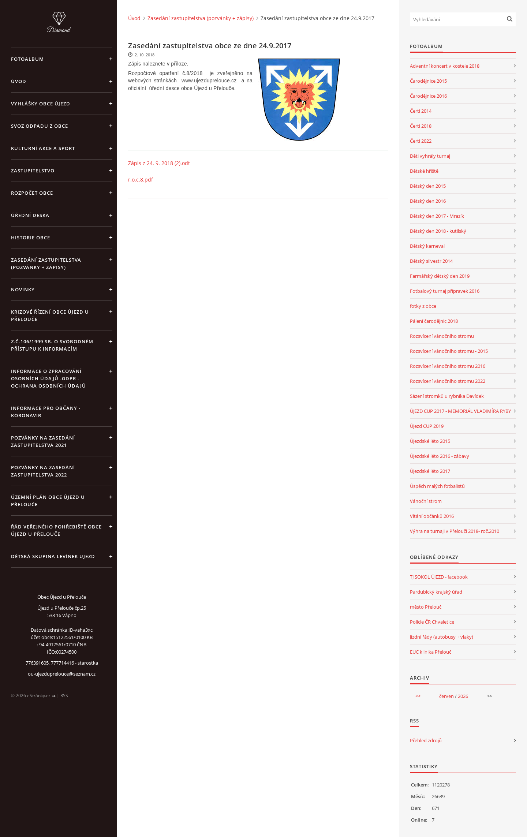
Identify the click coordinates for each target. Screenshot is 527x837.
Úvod (18, 81)
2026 (463, 696)
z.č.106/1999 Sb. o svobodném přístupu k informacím (52, 345)
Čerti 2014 (420, 111)
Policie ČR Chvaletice (432, 622)
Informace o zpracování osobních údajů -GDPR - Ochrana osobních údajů (48, 378)
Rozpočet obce (32, 193)
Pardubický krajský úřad (436, 591)
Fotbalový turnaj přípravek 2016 (444, 291)
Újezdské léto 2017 (430, 471)
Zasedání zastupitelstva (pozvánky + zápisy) (46, 263)
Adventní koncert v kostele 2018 (444, 66)
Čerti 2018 (420, 126)
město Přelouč (425, 607)
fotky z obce (423, 306)
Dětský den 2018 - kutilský (438, 231)
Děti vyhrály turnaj (430, 156)
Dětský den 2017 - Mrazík (437, 216)
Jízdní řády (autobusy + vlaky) (441, 637)
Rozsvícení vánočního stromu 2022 (447, 381)
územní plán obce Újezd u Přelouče (48, 501)
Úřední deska (30, 215)
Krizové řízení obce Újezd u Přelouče (50, 315)
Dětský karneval (427, 246)
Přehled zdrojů (426, 740)
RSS (64, 695)
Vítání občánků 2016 (432, 516)
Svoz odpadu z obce (39, 126)
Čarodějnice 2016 (428, 96)
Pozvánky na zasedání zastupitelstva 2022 (43, 471)
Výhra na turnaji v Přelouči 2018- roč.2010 (454, 531)
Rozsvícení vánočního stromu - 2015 (449, 351)
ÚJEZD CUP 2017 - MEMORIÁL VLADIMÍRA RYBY (460, 411)
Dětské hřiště (424, 171)
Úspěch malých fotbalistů (437, 486)
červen (446, 696)
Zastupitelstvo (33, 170)
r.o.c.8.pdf (140, 179)
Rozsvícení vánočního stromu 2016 (447, 366)
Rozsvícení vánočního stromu (442, 336)
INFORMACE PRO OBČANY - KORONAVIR (46, 412)
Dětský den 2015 (428, 186)
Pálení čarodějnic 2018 (434, 321)
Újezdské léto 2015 (430, 441)
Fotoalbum (27, 59)
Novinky (23, 289)
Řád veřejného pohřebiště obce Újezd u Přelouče (56, 530)
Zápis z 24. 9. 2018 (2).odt (159, 163)
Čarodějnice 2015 (428, 81)
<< (418, 696)
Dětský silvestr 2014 (431, 261)
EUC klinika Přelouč (430, 652)
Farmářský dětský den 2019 (440, 276)
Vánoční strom (426, 501)
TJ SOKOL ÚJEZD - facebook (439, 576)
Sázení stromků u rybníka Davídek (447, 396)
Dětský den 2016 (428, 201)
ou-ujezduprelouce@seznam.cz (62, 673)
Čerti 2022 (420, 141)
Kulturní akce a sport (43, 148)
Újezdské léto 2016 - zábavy (439, 456)
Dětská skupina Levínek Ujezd (53, 556)
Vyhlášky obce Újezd (40, 103)
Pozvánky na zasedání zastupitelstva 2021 (43, 441)
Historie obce (30, 237)
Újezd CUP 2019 (427, 426)
